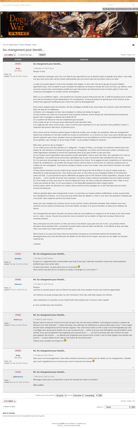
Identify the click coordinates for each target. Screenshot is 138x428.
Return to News (10, 406)
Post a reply (9, 55)
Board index (13, 45)
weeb (78, 425)
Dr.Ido (18, 68)
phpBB (62, 423)
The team (119, 9)
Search (111, 9)
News (34, 45)
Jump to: (100, 407)
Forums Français (25, 45)
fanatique (18, 258)
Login (135, 9)
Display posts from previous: (51, 395)
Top (133, 249)
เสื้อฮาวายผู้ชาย (38, 385)
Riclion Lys (18, 319)
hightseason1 (18, 377)
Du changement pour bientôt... (23, 50)
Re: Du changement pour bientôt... (49, 254)
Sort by (75, 395)
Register (128, 9)
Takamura (18, 284)
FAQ (105, 9)
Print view (133, 45)
